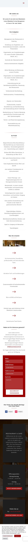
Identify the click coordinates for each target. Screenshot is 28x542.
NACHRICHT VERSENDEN (14, 392)
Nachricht (8, 377)
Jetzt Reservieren (14, 488)
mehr (18, 533)
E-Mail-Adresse (9, 365)
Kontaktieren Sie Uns (14, 515)
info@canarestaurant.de (14, 347)
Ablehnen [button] (5, 538)
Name (6, 358)
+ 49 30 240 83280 (15, 511)
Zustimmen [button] (17, 536)
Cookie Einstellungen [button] (7, 536)
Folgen (10, 411)
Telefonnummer (9, 371)
